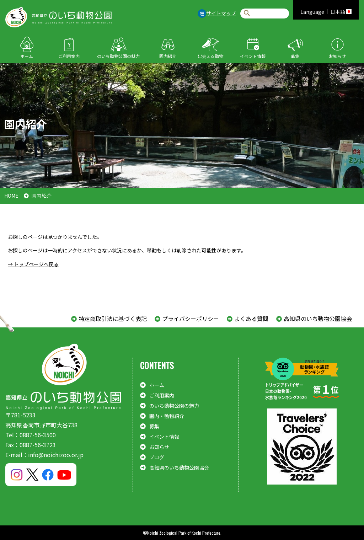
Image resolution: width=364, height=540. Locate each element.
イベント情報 (253, 56)
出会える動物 (210, 56)
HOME (11, 195)
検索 (247, 13)
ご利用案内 (69, 56)
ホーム (26, 56)
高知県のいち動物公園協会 (318, 318)
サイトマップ (221, 13)
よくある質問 (251, 318)
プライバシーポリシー (190, 318)
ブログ (156, 457)
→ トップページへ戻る (33, 264)
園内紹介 (167, 56)
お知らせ (337, 56)
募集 (295, 56)
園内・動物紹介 (166, 415)
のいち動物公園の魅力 (118, 56)
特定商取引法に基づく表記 (113, 318)
